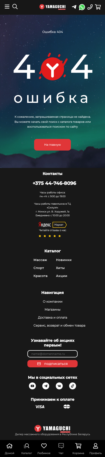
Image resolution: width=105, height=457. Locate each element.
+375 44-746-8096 (54, 183)
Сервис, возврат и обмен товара (52, 325)
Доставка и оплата (52, 317)
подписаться (56, 364)
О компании (52, 302)
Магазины (52, 309)
